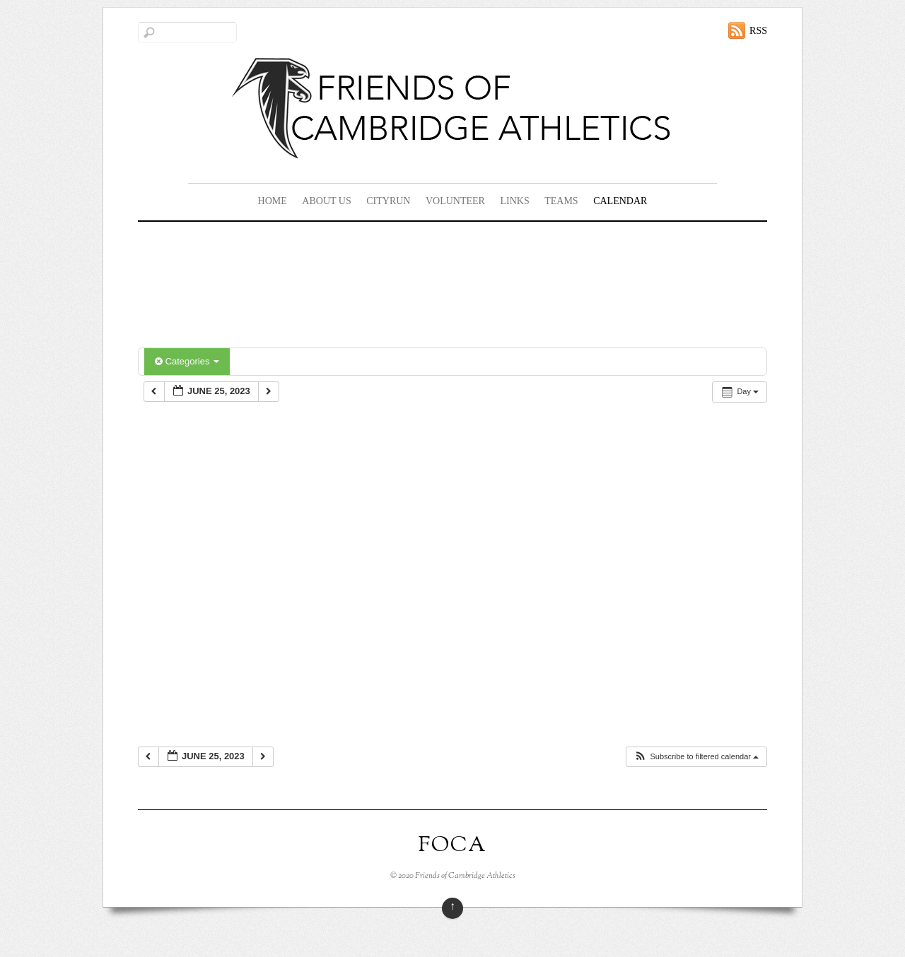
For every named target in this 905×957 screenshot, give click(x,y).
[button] (696, 756)
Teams (561, 201)
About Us (326, 201)
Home (272, 201)
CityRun (388, 201)
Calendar (620, 201)
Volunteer (455, 201)
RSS (758, 30)
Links (514, 201)
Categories (187, 361)
